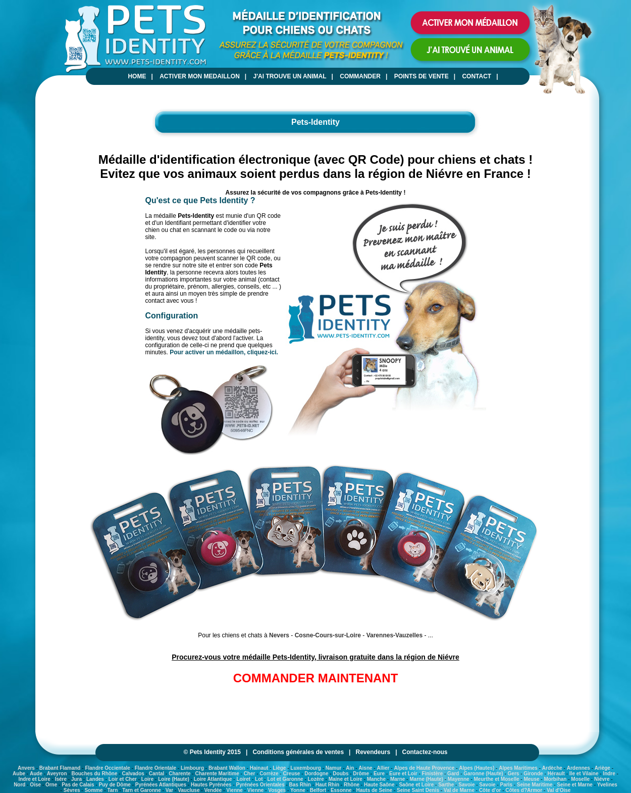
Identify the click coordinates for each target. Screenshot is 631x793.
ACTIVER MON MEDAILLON (200, 76)
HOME (137, 76)
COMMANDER (360, 76)
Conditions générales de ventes (298, 752)
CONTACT (476, 76)
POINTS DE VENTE (421, 76)
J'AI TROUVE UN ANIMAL (290, 76)
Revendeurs (372, 752)
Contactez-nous (425, 752)
